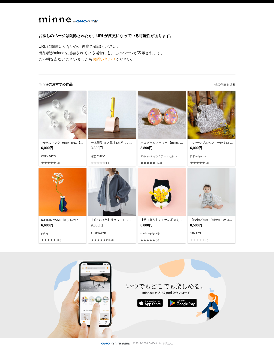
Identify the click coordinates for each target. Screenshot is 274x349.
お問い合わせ (104, 59)
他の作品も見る (224, 84)
